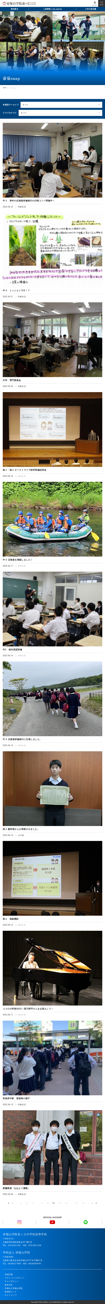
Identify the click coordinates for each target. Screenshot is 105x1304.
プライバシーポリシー (15, 1278)
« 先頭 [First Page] (9, 1203)
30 (33, 1203)
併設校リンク (11, 1292)
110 (76, 1203)
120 (83, 1203)
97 (42, 1203)
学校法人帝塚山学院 (14, 1288)
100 (60, 1203)
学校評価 (9, 1274)
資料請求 (14, 9)
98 (48, 1203)
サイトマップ (11, 1295)
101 (66, 1203)
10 (21, 1203)
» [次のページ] (92, 1203)
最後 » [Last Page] (96, 1203)
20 (27, 1203)
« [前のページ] (13, 1203)
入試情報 (52, 9)
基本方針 (9, 1285)
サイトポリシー (12, 1281)
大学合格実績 (90, 9)
